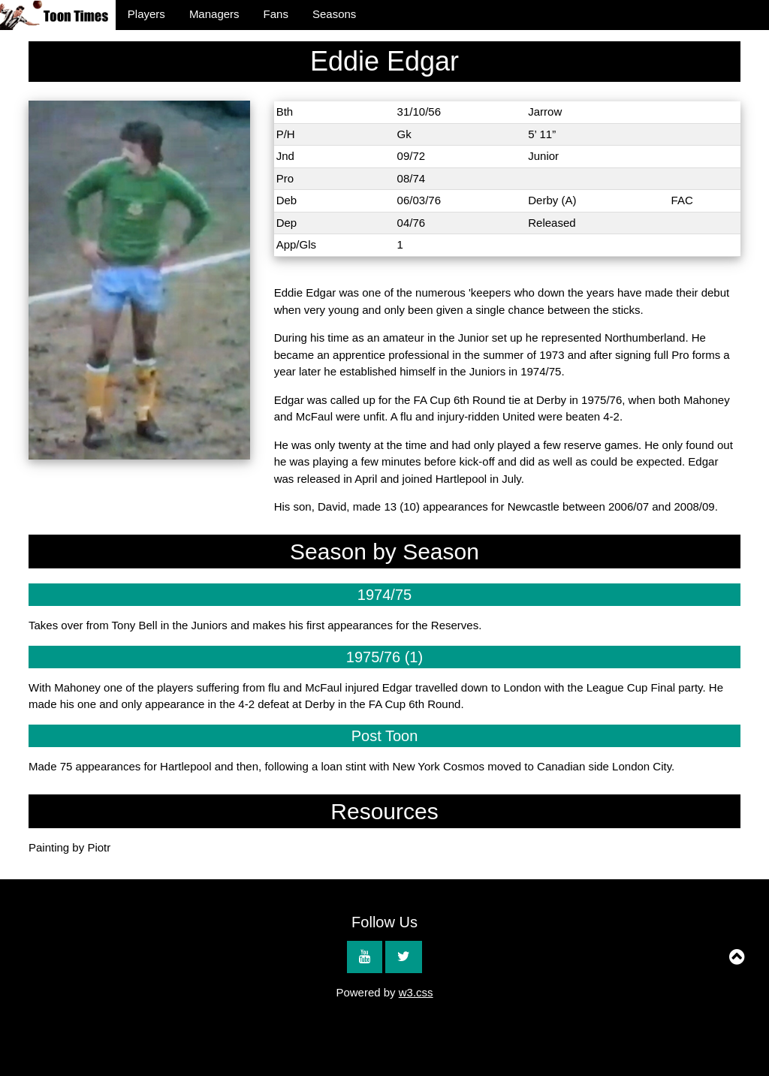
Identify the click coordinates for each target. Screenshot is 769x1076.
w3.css (416, 992)
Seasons (334, 14)
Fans (276, 14)
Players (146, 14)
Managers (214, 14)
